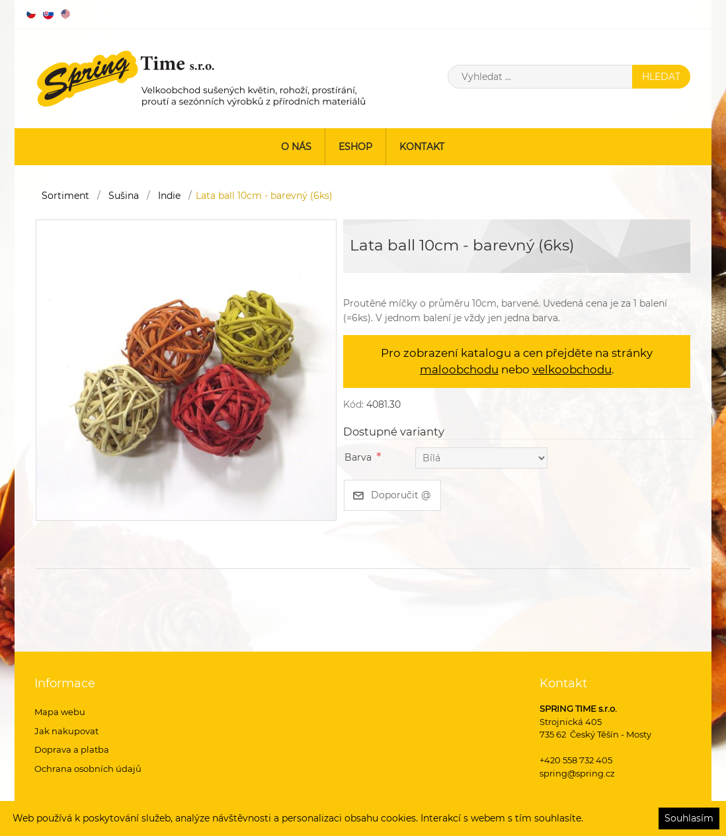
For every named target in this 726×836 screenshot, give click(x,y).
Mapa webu (59, 711)
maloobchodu (459, 369)
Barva (358, 457)
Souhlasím (689, 818)
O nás (296, 147)
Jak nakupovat (66, 731)
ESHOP (355, 147)
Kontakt (421, 147)
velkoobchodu (572, 369)
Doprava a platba (71, 749)
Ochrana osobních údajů (87, 768)
